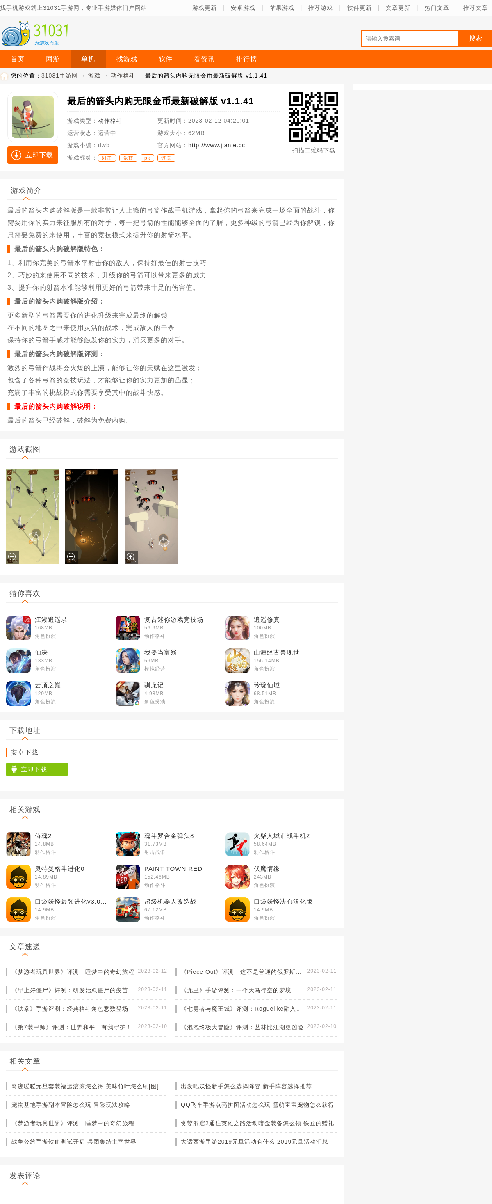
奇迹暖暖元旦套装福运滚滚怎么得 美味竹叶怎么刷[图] (85, 1086)
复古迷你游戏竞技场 (173, 619)
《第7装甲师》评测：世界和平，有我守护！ (71, 1027)
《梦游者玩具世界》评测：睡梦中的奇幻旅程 (72, 971)
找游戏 (126, 58)
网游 (53, 58)
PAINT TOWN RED (173, 868)
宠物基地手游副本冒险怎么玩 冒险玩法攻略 (70, 1104)
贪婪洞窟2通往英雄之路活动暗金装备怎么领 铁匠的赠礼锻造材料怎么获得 (261, 1123)
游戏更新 (204, 8)
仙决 (41, 652)
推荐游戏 (320, 8)
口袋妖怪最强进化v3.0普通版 (74, 901)
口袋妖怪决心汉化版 (283, 901)
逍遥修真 (267, 619)
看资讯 (204, 58)
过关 (166, 158)
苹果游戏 (282, 8)
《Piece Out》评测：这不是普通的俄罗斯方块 (242, 971)
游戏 (94, 75)
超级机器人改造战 (170, 901)
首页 (18, 58)
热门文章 (437, 8)
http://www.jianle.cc (216, 145)
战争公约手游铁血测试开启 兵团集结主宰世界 (74, 1141)
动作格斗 (123, 75)
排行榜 (246, 58)
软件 (166, 58)
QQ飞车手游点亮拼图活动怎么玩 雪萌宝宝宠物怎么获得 (257, 1104)
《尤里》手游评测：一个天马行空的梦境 (236, 990)
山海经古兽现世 (277, 652)
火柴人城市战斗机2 (282, 835)
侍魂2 (43, 835)
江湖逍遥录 (51, 619)
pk (147, 158)
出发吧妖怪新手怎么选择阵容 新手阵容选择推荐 (246, 1086)
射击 (107, 158)
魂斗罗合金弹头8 (169, 835)
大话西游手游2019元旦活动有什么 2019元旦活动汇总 (254, 1141)
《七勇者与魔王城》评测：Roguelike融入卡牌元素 (242, 1008)
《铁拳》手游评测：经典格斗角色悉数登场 (69, 1008)
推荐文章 (475, 8)
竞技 (128, 158)
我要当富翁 (160, 652)
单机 (88, 58)
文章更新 (398, 8)
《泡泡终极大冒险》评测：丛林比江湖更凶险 (242, 1027)
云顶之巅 (48, 685)
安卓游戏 (243, 8)
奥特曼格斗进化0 (59, 868)
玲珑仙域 (267, 685)
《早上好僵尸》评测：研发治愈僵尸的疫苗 (69, 990)
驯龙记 (154, 685)
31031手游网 (59, 75)
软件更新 (359, 8)
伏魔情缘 (267, 868)
